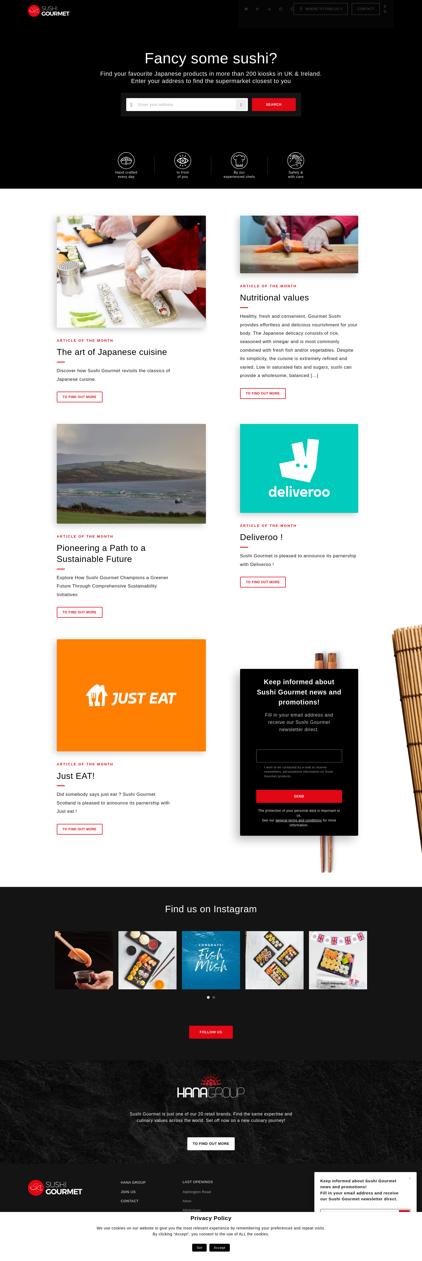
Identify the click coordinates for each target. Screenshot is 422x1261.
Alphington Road (196, 1192)
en (388, 11)
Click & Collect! (212, 11)
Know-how (115, 11)
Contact (130, 1201)
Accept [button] (220, 1248)
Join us (128, 1192)
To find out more (80, 400)
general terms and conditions (299, 820)
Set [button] (199, 1248)
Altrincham (191, 1210)
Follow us (211, 1032)
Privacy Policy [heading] (211, 1218)
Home (89, 11)
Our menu (174, 11)
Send (299, 796)
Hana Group (133, 1182)
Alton (186, 1201)
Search (272, 104)
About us (145, 11)
